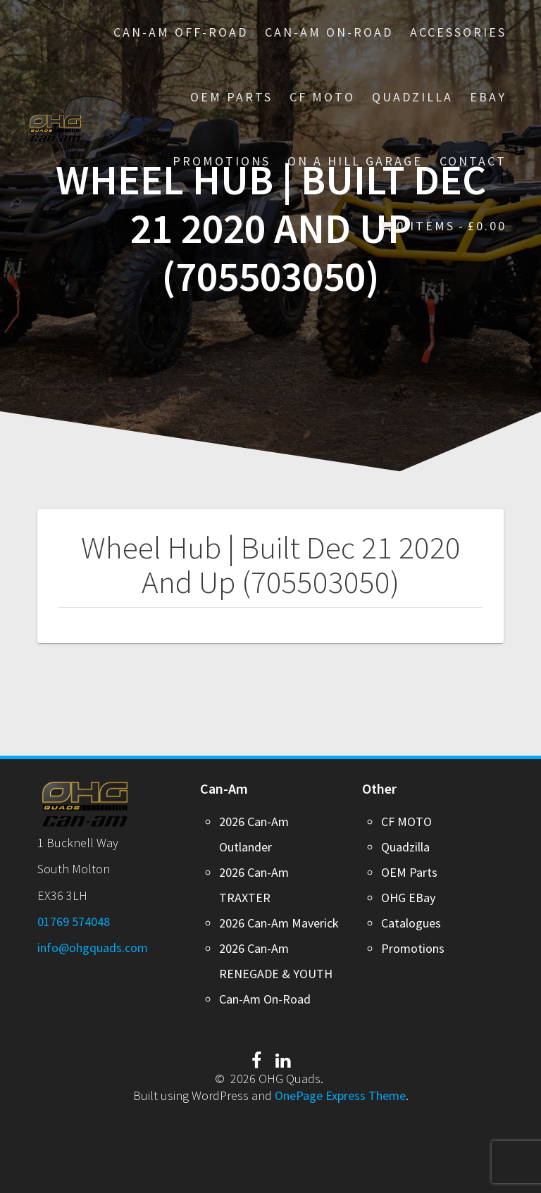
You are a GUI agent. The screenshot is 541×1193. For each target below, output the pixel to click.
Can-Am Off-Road (180, 32)
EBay (488, 97)
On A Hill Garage (355, 161)
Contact (473, 161)
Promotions (412, 948)
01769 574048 (73, 921)
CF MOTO (322, 97)
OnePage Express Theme (340, 1095)
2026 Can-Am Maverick (279, 923)
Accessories (458, 32)
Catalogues (411, 923)
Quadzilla (412, 97)
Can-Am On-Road (329, 32)
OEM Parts (231, 97)
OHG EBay (408, 897)
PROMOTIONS (221, 161)
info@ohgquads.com (92, 947)
